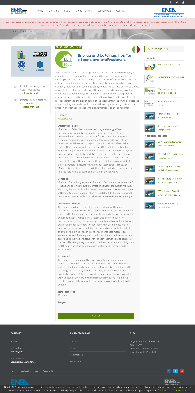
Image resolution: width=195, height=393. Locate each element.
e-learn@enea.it (18, 351)
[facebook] (169, 371)
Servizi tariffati (76, 361)
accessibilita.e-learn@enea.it (24, 362)
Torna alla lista (158, 49)
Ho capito (181, 390)
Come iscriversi (84, 10)
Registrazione (76, 355)
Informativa (166, 390)
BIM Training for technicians (170, 64)
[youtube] (183, 2)
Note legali (24, 371)
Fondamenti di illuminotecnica (171, 77)
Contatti (120, 10)
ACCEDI (96, 316)
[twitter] (177, 2)
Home (40, 10)
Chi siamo (53, 10)
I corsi (67, 10)
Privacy (36, 371)
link (174, 22)
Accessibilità (48, 371)
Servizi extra (104, 10)
